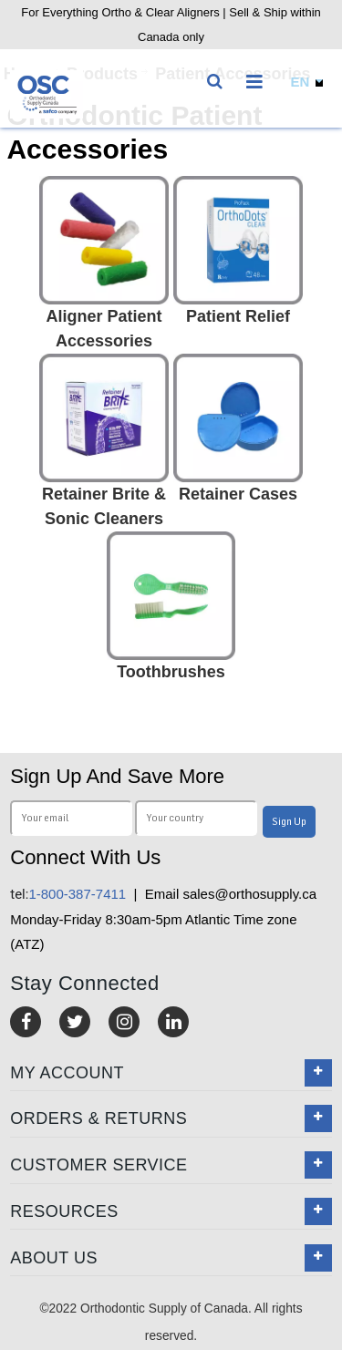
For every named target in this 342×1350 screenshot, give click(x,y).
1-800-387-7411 (68, 894)
